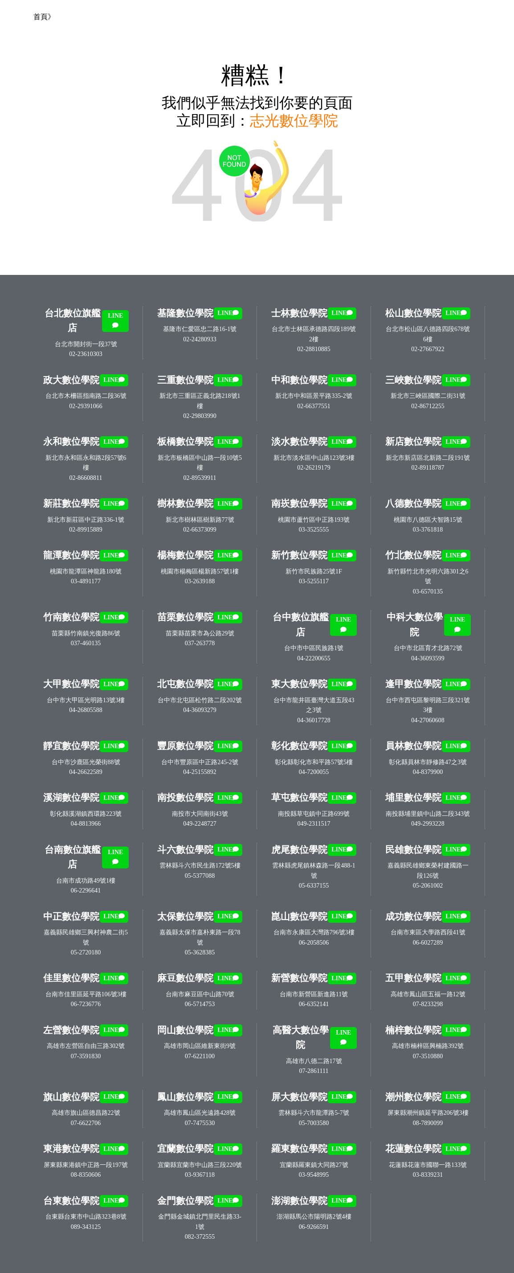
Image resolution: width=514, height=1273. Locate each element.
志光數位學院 (294, 121)
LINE (115, 320)
